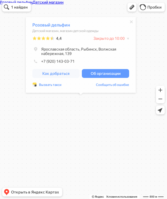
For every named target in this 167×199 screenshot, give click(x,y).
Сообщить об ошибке (112, 86)
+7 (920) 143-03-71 (53, 62)
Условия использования (121, 196)
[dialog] (81, 56)
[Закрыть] (131, 22)
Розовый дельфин (51, 25)
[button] (131, 7)
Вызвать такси (50, 86)
